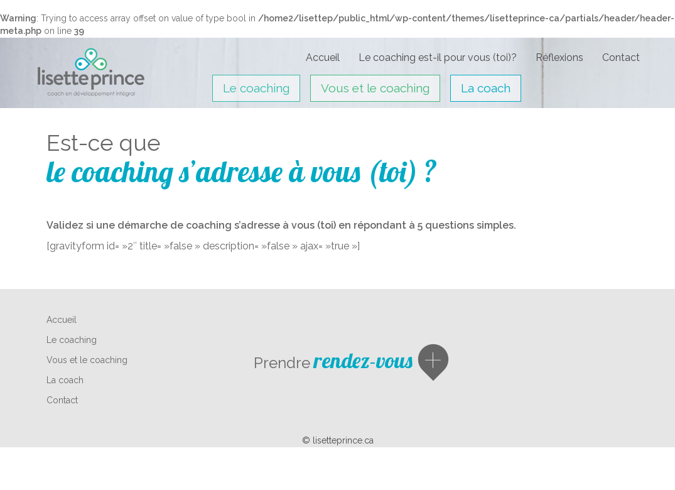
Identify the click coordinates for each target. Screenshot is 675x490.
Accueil (323, 57)
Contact (621, 57)
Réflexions (559, 57)
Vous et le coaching (375, 88)
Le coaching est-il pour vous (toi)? (438, 57)
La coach (485, 88)
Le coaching (256, 88)
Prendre (333, 363)
